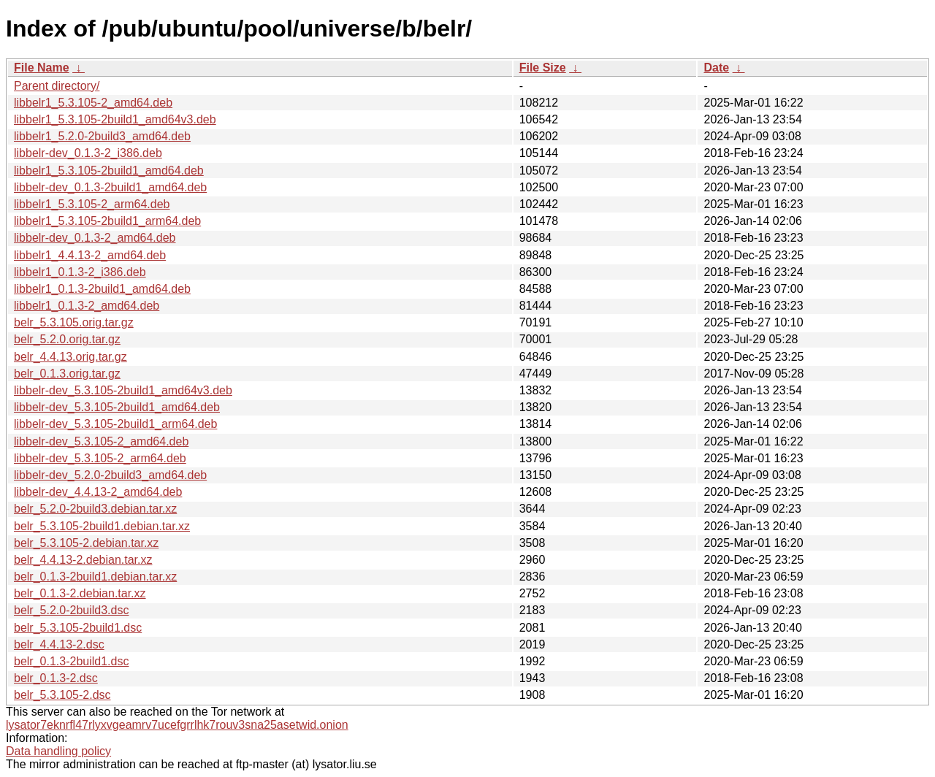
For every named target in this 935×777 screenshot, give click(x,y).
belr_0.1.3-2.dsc (56, 678)
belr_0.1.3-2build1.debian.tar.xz (95, 576)
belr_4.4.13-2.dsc (59, 644)
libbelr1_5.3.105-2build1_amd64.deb (109, 170)
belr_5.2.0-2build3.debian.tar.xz (95, 508)
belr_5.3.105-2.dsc (62, 695)
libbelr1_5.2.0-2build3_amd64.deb (102, 136)
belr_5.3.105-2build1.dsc (78, 627)
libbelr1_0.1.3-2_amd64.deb (86, 305)
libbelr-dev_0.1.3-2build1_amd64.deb (110, 187)
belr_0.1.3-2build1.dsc (71, 661)
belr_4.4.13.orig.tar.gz (70, 357)
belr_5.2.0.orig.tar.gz (67, 339)
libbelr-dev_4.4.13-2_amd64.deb (98, 492)
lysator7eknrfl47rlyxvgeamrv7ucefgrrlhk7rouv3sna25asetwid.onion (177, 725)
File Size (542, 67)
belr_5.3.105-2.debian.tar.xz (86, 543)
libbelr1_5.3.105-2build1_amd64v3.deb (115, 119)
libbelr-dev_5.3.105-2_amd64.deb (101, 441)
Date (716, 67)
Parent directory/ (56, 86)
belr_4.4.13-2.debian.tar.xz (83, 560)
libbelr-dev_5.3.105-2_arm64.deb (100, 458)
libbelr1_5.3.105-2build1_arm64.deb (107, 221)
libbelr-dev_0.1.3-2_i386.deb (88, 153)
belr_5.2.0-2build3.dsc (71, 610)
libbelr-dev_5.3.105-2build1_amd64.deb (117, 407)
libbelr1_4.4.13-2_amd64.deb (90, 255)
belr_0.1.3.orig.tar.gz (67, 373)
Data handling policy (58, 751)
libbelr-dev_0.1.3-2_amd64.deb (94, 237)
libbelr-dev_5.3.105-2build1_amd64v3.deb (123, 390)
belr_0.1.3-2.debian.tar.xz (80, 593)
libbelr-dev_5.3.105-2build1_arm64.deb (115, 424)
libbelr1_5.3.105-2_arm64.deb (91, 204)
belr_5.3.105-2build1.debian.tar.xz (102, 526)
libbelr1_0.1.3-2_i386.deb (80, 272)
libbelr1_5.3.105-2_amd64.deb (93, 102)
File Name (41, 67)
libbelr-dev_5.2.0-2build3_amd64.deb (110, 475)
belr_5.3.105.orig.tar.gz (74, 322)
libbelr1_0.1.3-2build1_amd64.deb (102, 289)
